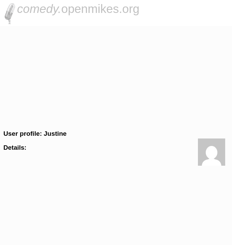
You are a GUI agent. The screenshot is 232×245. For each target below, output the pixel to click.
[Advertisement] (116, 77)
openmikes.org (78, 8)
